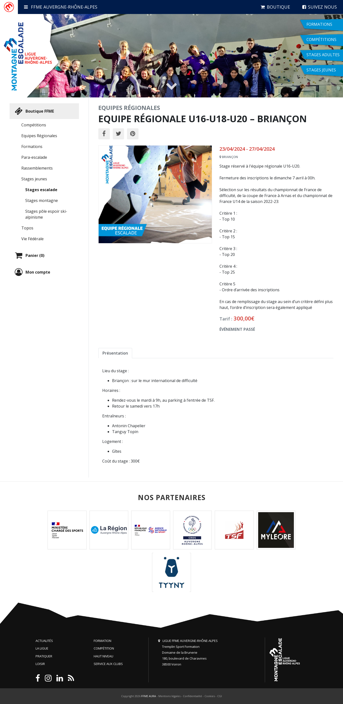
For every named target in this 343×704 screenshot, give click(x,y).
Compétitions (33, 125)
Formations (31, 146)
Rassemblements (37, 168)
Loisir (40, 664)
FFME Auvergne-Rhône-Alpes (60, 7)
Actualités (44, 640)
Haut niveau (103, 656)
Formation (102, 640)
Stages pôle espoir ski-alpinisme (46, 214)
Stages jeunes (34, 179)
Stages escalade (41, 189)
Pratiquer (44, 656)
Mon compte (31, 272)
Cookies (209, 696)
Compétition (104, 648)
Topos (27, 228)
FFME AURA (148, 696)
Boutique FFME (33, 111)
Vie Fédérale (32, 238)
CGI (219, 696)
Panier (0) (28, 255)
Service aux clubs (108, 664)
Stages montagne (41, 200)
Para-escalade (34, 157)
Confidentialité (192, 696)
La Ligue (42, 648)
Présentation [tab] (115, 353)
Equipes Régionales (39, 135)
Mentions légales (169, 696)
